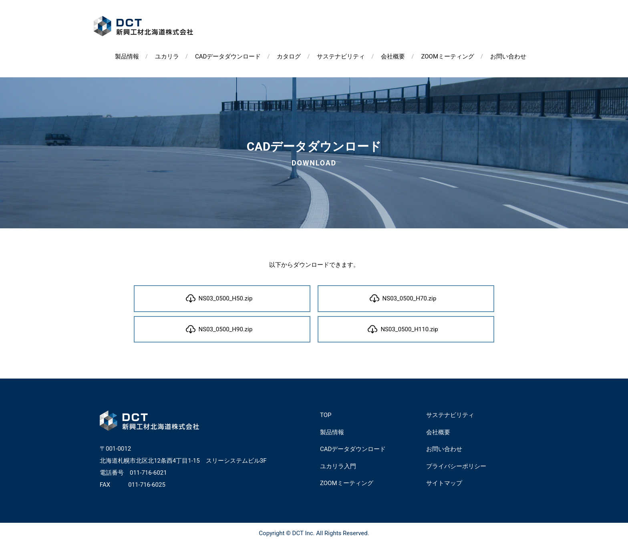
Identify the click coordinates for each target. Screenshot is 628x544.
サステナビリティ (341, 56)
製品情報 (127, 56)
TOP (326, 415)
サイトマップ (444, 483)
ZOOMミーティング (447, 56)
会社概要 (393, 56)
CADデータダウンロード (228, 56)
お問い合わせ (508, 56)
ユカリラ (167, 56)
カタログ (289, 56)
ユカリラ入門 (338, 466)
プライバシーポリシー (456, 466)
